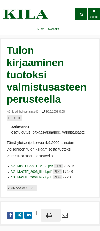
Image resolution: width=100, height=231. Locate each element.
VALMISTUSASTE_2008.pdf (42, 166)
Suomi (41, 29)
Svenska (53, 29)
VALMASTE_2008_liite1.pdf (42, 172)
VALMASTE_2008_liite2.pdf (41, 177)
